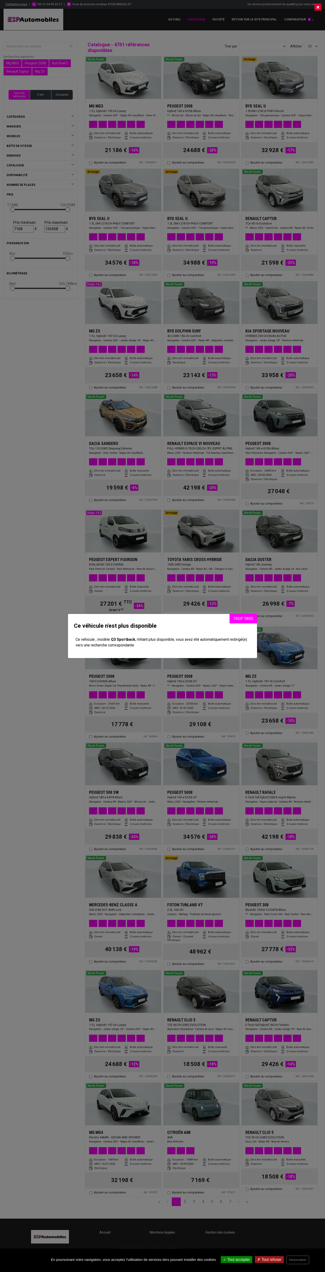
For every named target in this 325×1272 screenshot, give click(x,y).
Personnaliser (297, 1260)
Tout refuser (269, 1260)
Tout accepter (236, 1260)
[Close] (317, 7)
